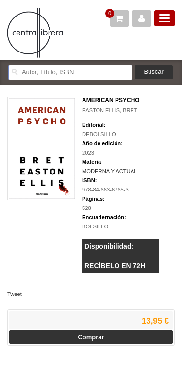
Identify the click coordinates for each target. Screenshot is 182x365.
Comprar (91, 337)
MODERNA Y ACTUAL (109, 171)
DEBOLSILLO (99, 134)
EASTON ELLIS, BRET (109, 110)
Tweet (14, 294)
